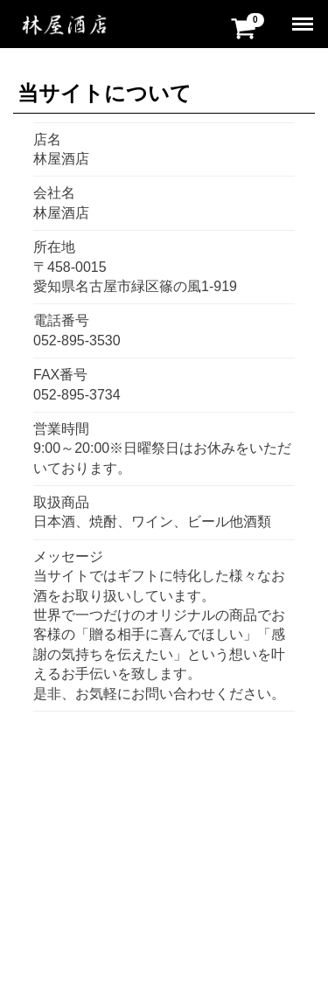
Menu (303, 17)
